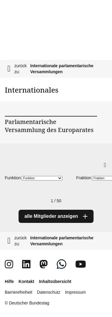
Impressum (75, 292)
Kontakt (26, 281)
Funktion (13, 177)
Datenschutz (48, 292)
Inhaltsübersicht (55, 281)
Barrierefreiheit (18, 292)
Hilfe (9, 281)
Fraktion (83, 177)
